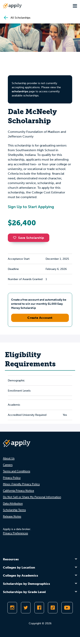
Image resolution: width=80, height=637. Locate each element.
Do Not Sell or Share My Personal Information (32, 497)
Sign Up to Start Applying (31, 206)
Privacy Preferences (15, 533)
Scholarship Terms (14, 510)
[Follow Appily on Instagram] (12, 607)
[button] (15, 237)
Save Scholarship (28, 238)
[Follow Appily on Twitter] (26, 607)
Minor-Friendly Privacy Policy (21, 484)
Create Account (40, 318)
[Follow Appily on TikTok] (53, 607)
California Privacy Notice (18, 490)
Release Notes (12, 516)
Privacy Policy (12, 477)
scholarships (20, 91)
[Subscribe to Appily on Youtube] (67, 607)
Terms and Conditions (16, 471)
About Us (8, 458)
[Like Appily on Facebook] (39, 607)
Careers (8, 464)
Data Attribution (13, 503)
